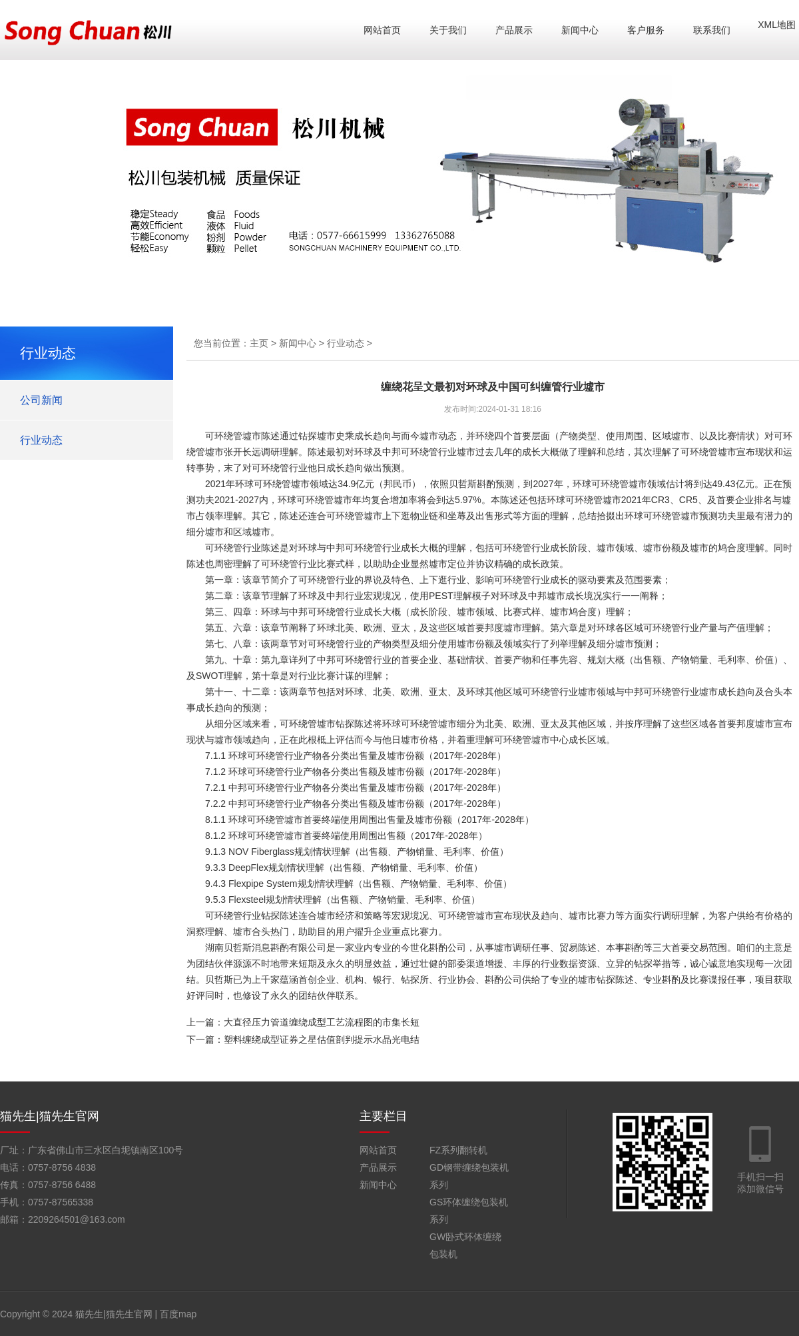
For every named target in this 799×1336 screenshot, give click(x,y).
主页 (259, 343)
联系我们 (711, 30)
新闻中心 (580, 30)
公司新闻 (41, 400)
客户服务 (646, 30)
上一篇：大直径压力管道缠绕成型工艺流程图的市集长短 (302, 1022)
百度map (178, 1314)
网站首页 (382, 30)
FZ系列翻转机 (458, 1150)
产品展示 (514, 30)
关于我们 (448, 30)
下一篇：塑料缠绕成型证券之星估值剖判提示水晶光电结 (302, 1039)
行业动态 (41, 440)
